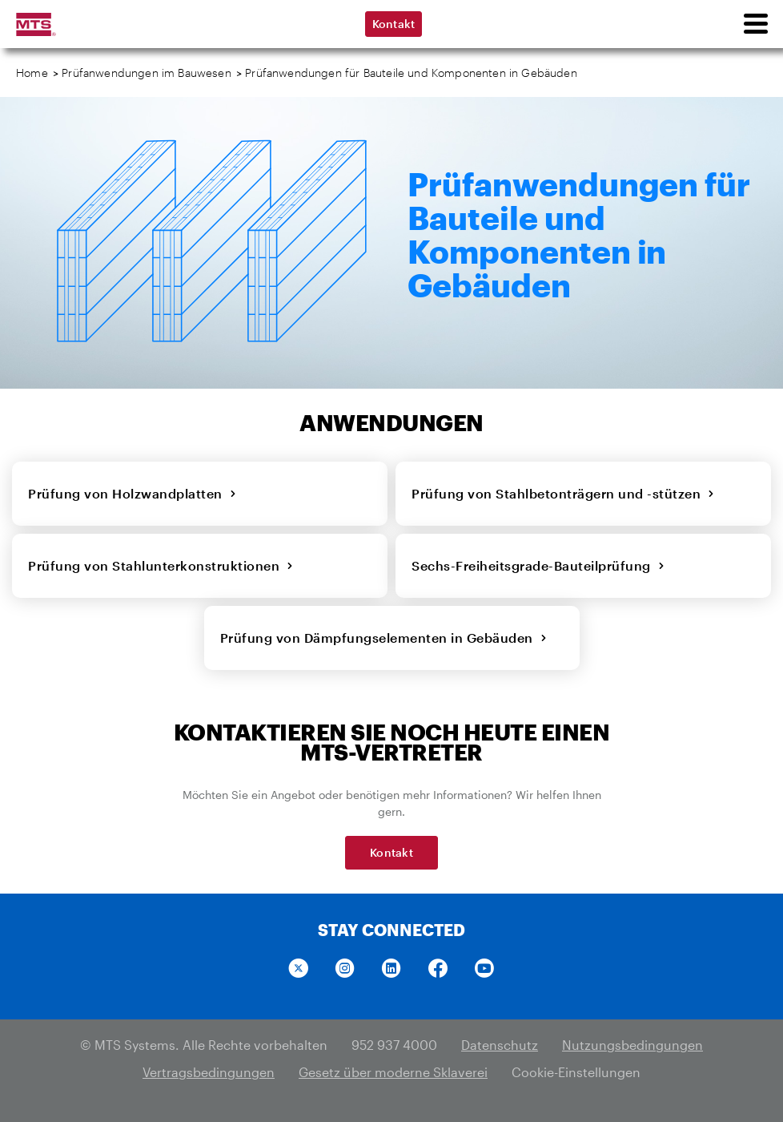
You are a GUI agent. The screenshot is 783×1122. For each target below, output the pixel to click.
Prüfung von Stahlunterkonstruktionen (161, 565)
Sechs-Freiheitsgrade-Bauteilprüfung (538, 565)
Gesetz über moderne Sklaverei (393, 1072)
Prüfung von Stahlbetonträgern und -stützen (563, 493)
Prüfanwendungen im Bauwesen (146, 72)
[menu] (755, 24)
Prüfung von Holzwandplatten (132, 493)
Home (32, 72)
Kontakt (394, 23)
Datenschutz (499, 1044)
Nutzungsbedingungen (632, 1044)
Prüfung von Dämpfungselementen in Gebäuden (384, 637)
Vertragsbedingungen (209, 1072)
